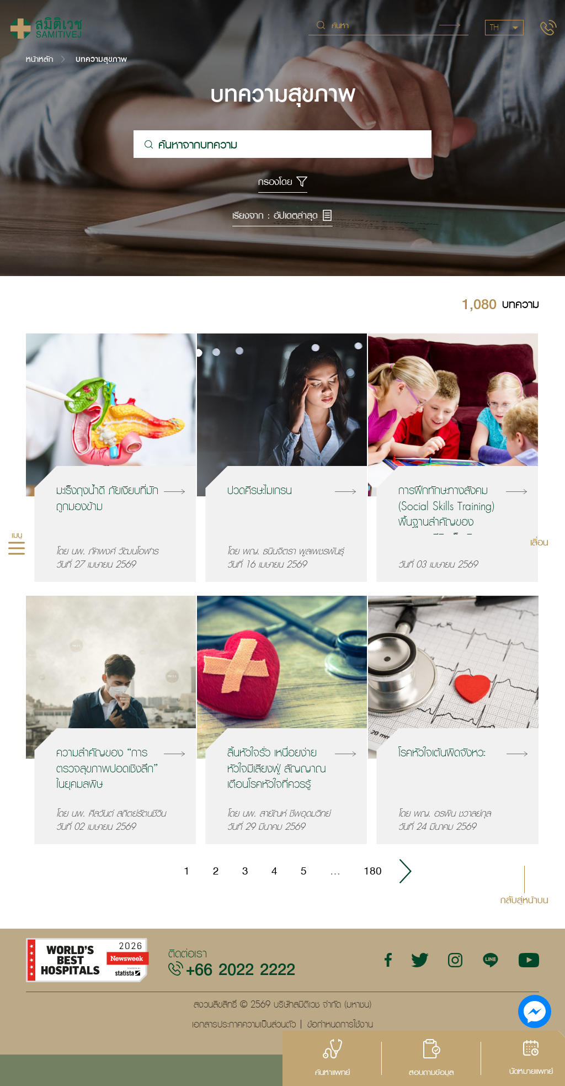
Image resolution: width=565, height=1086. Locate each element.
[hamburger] (16, 549)
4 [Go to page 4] (274, 871)
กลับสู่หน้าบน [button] (524, 899)
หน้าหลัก (39, 59)
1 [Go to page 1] (187, 871)
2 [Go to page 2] (216, 871)
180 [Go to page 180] (373, 871)
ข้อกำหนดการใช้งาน (340, 1024)
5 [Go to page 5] (304, 871)
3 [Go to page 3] (245, 871)
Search (449, 25)
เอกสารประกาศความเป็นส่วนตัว (244, 1024)
